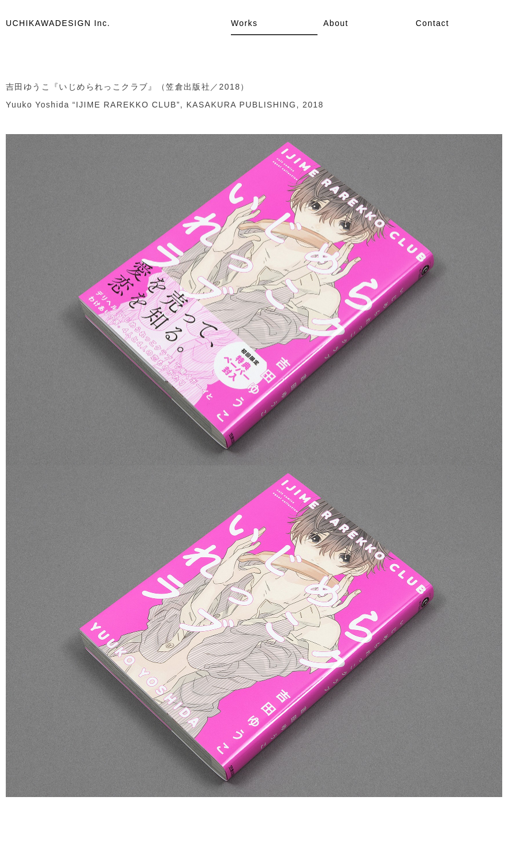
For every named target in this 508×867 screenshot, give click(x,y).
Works (244, 23)
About (336, 23)
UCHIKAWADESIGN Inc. (58, 23)
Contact (432, 23)
